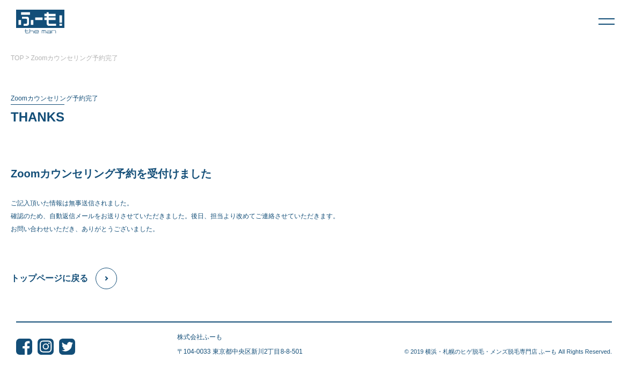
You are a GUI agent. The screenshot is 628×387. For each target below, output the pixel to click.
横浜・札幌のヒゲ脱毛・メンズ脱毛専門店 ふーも (491, 351)
